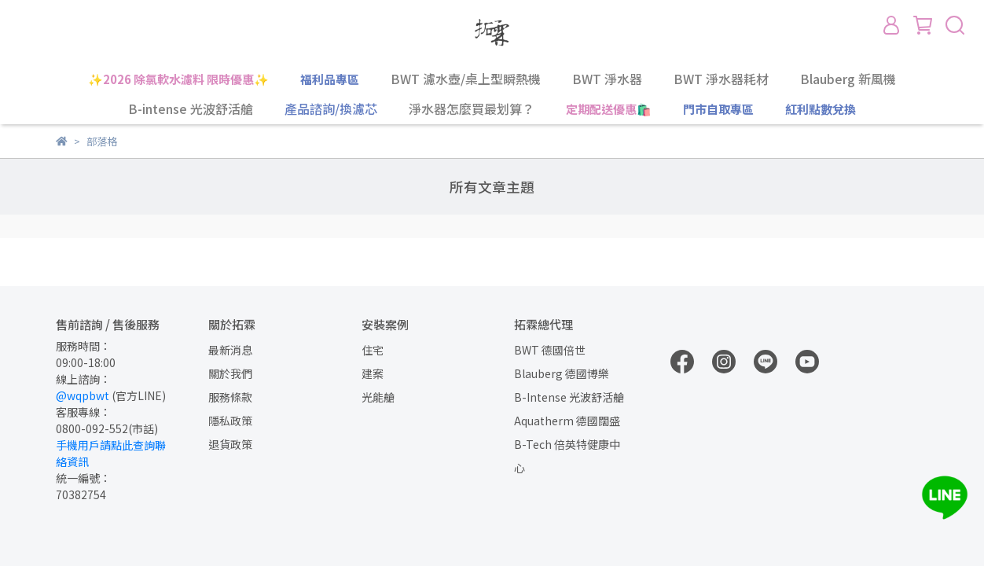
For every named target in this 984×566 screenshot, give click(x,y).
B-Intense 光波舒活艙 (569, 397)
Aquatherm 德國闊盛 (567, 420)
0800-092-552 (92, 428)
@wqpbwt (82, 395)
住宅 (373, 350)
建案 (373, 373)
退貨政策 (230, 444)
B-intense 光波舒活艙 (190, 108)
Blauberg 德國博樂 (561, 373)
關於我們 (230, 373)
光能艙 (378, 397)
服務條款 (230, 397)
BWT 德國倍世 (550, 350)
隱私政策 (230, 420)
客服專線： (83, 412)
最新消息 (230, 350)
